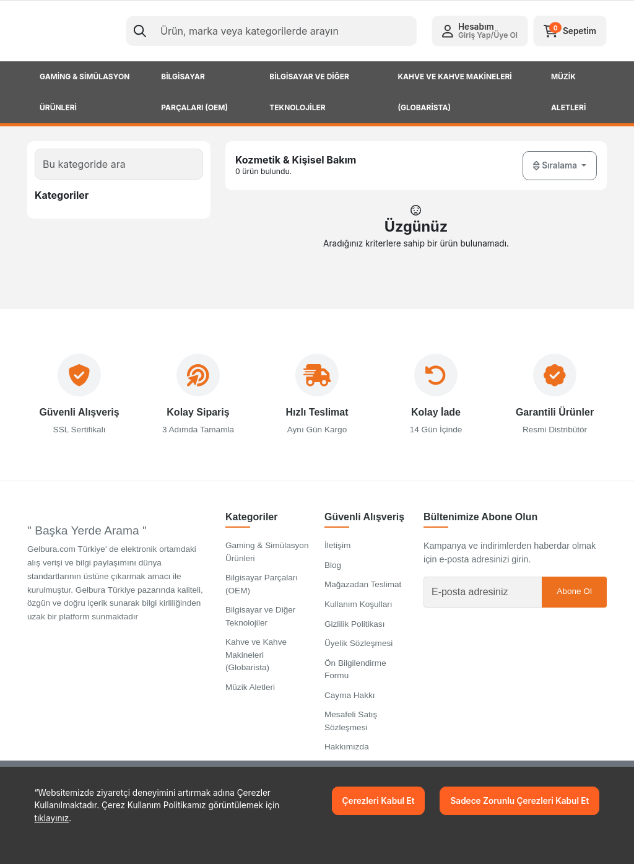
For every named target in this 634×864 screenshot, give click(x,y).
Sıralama (556, 165)
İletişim (337, 546)
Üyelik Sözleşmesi (358, 643)
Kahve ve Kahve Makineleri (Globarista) (256, 655)
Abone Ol (574, 591)
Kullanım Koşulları (358, 604)
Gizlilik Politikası (354, 624)
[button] (480, 30)
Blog (332, 565)
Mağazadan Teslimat (362, 585)
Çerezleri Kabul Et (378, 801)
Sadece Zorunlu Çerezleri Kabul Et (519, 801)
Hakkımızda (346, 747)
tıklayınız (52, 818)
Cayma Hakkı (349, 695)
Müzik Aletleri (250, 687)
